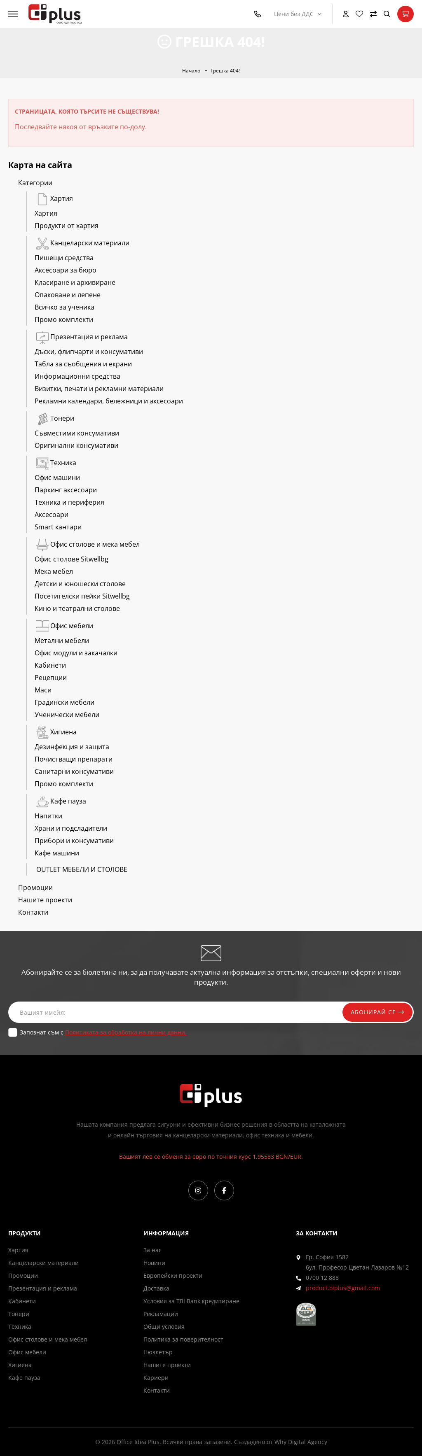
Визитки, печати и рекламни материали (99, 388)
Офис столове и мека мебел (87, 544)
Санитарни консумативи (74, 771)
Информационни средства (77, 376)
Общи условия (164, 1326)
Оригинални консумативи (76, 445)
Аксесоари (51, 514)
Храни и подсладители (71, 828)
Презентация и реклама (81, 336)
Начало (191, 71)
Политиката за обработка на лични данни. (126, 1032)
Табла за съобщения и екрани (83, 363)
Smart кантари (58, 526)
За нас (152, 1250)
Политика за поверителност (183, 1339)
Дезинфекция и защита (72, 746)
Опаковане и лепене (68, 294)
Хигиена (56, 731)
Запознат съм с (103, 1032)
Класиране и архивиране (75, 282)
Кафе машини (57, 852)
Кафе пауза (60, 801)
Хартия (54, 198)
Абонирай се (377, 1012)
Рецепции (51, 677)
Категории (35, 182)
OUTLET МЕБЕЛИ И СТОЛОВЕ (81, 869)
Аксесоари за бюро (65, 270)
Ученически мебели (67, 714)
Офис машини (57, 477)
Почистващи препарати (74, 759)
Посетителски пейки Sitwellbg (82, 596)
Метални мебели (62, 640)
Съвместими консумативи (77, 433)
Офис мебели (64, 625)
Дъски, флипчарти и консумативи (89, 351)
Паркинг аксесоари (66, 489)
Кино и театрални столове (77, 608)
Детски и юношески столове (80, 583)
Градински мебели (64, 702)
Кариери (156, 1377)
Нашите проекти (45, 899)
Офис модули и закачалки (76, 652)
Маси (43, 689)
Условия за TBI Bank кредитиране (191, 1301)
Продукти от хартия (66, 225)
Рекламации (160, 1314)
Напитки (48, 815)
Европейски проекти (172, 1275)
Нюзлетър (158, 1352)
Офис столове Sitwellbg (71, 559)
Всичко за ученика (64, 307)
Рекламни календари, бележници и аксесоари (109, 400)
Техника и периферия (69, 502)
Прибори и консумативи (74, 840)
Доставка (156, 1288)
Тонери (54, 418)
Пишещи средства (64, 257)
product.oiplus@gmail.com (343, 1288)
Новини (154, 1263)
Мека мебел (54, 571)
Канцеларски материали (82, 242)
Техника (55, 462)
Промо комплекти (64, 319)
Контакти (33, 912)
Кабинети (50, 665)
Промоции (35, 887)
